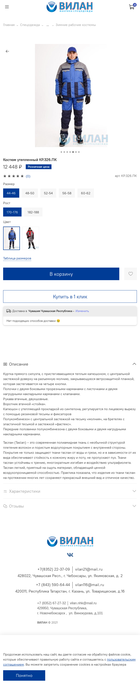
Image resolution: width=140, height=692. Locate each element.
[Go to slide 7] (79, 152)
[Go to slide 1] (61, 152)
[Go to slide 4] (70, 152)
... (47, 25)
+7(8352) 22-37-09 (53, 569)
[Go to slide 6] (76, 152)
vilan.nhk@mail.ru (83, 603)
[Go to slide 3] (67, 152)
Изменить (82, 311)
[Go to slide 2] (64, 152)
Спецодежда (30, 25)
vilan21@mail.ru (89, 569)
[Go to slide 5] (73, 152)
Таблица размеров (17, 258)
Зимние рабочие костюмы (76, 25)
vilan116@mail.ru (89, 584)
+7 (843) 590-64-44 (53, 584)
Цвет (7, 222)
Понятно (24, 675)
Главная (9, 25)
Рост (6, 203)
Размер (9, 184)
